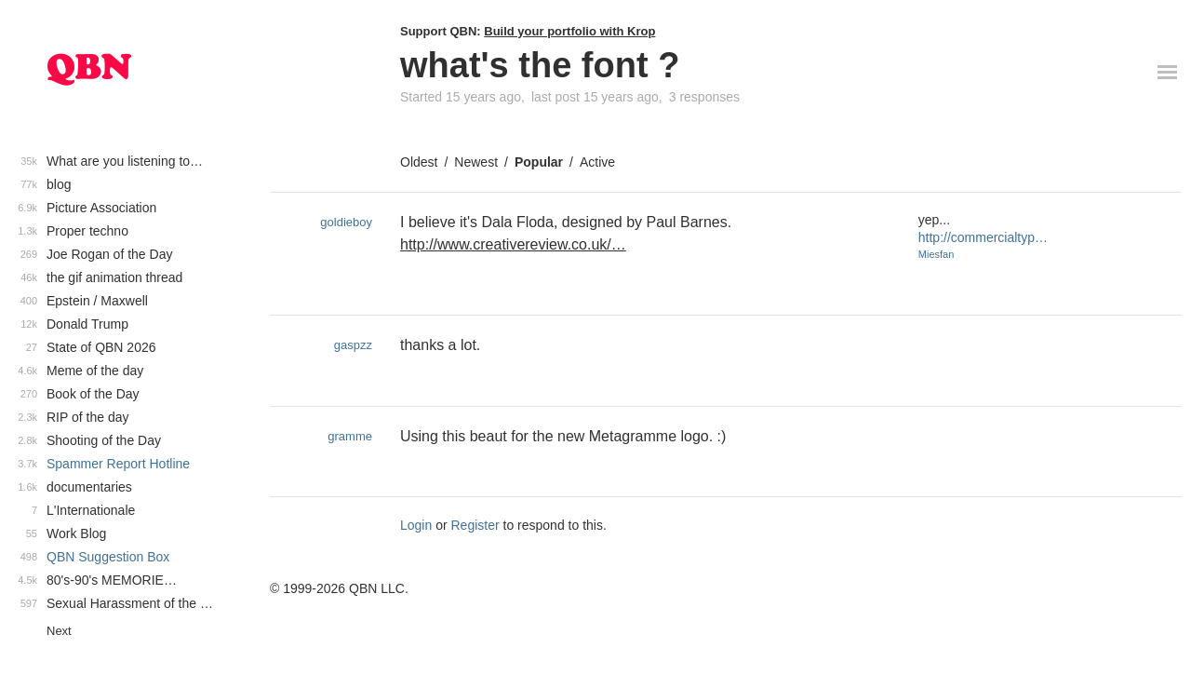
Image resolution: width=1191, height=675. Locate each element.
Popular (539, 162)
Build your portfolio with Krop (569, 31)
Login (416, 525)
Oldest (418, 162)
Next (59, 631)
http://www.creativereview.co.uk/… (513, 244)
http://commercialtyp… (983, 237)
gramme (350, 436)
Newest (476, 162)
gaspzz (353, 345)
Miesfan (936, 254)
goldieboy (346, 222)
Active (597, 162)
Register (475, 525)
